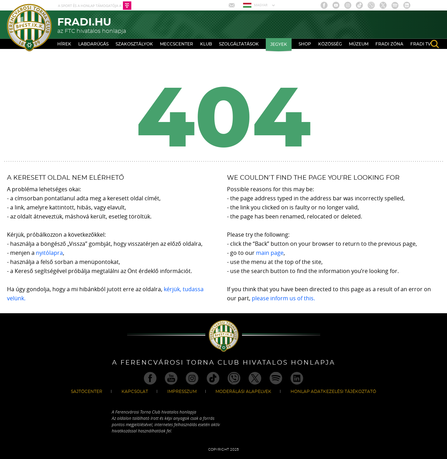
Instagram (347, 5)
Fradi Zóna (389, 44)
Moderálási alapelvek (243, 391)
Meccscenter (176, 44)
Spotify (394, 5)
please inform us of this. (283, 298)
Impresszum (182, 391)
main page (270, 253)
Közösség (330, 44)
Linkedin (406, 5)
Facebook (324, 5)
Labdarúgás (93, 44)
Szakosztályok (134, 44)
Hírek (64, 44)
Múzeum (358, 44)
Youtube (335, 5)
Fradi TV (420, 44)
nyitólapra (49, 253)
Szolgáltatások (239, 44)
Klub (206, 44)
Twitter (383, 5)
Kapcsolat (135, 391)
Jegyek (278, 44)
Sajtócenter (86, 391)
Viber (371, 5)
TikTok (359, 5)
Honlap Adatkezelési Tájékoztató (333, 391)
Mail (232, 5)
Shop (305, 44)
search (435, 44)
